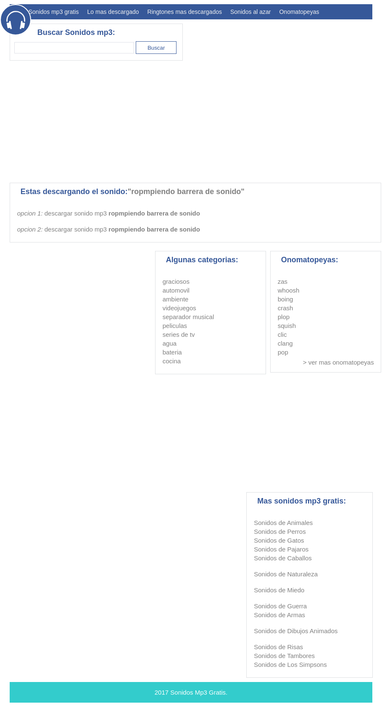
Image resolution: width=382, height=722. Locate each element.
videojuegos (179, 308)
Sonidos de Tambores (284, 655)
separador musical (188, 316)
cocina (172, 361)
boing (285, 299)
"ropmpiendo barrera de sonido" (186, 191)
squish (287, 325)
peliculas (175, 325)
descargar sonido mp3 (122, 213)
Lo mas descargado (113, 11)
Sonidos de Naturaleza (286, 574)
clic (282, 334)
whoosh (289, 290)
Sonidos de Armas (279, 614)
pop (283, 352)
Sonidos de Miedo (279, 590)
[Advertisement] (133, 121)
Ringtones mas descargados (185, 11)
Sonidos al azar (250, 11)
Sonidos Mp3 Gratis (198, 692)
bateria (172, 352)
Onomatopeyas (299, 11)
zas (282, 281)
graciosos (176, 281)
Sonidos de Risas (278, 646)
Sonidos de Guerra (280, 606)
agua (170, 343)
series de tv (179, 334)
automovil (176, 290)
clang (285, 343)
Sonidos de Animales (283, 522)
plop (284, 316)
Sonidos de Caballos (283, 558)
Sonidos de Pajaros (281, 549)
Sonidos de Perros (280, 531)
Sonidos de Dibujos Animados (295, 630)
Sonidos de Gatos (279, 540)
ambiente (176, 299)
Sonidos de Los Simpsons (290, 664)
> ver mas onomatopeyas (338, 362)
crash (285, 308)
